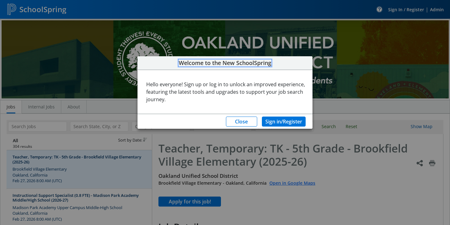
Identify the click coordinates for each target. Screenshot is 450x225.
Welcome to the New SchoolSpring (225, 63)
